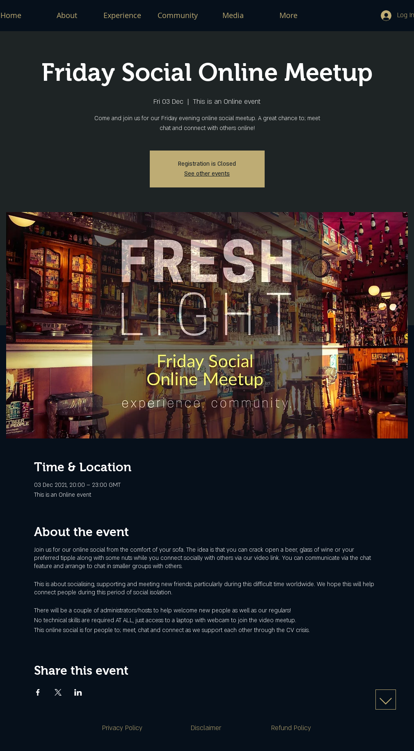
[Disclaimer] (206, 728)
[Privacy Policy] (122, 728)
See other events (207, 174)
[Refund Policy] (291, 728)
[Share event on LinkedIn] (78, 692)
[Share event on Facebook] (38, 692)
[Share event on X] (58, 692)
